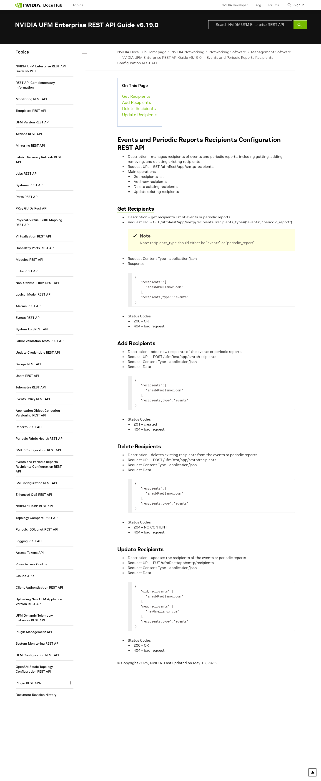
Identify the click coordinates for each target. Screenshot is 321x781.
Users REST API (27, 376)
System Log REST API (32, 329)
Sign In (298, 5)
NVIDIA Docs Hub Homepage (141, 52)
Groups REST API (28, 364)
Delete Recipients (139, 108)
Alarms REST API (28, 306)
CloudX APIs (25, 576)
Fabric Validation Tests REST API (40, 341)
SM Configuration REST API (36, 483)
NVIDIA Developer (231, 5)
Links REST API (27, 271)
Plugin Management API (34, 632)
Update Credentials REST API (38, 352)
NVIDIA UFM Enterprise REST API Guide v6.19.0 (162, 57)
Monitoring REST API (31, 99)
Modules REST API (29, 260)
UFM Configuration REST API (37, 655)
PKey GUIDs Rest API (31, 208)
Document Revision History (36, 695)
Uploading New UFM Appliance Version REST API (39, 601)
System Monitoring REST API (37, 643)
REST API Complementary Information (35, 85)
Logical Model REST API (33, 294)
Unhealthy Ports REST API (35, 248)
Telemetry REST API (31, 387)
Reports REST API (29, 427)
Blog (255, 5)
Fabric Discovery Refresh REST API (39, 159)
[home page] (28, 5)
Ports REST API (27, 197)
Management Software (271, 52)
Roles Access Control (32, 564)
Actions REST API (29, 134)
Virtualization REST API (33, 236)
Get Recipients (136, 96)
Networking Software (227, 52)
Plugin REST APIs (28, 683)
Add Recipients (136, 102)
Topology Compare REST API (37, 518)
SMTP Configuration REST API (38, 450)
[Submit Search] (300, 24)
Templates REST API (31, 111)
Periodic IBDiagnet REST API (37, 529)
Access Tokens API (30, 553)
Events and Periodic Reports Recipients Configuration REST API (199, 144)
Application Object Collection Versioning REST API (38, 412)
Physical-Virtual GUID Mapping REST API (39, 222)
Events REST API (28, 318)
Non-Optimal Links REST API (37, 283)
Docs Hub (52, 5)
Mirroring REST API (30, 145)
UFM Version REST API (33, 122)
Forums (270, 5)
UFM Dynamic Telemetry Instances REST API (34, 617)
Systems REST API (29, 185)
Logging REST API (29, 541)
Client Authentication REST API (39, 587)
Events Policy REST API (33, 399)
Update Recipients (139, 114)
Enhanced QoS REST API (34, 495)
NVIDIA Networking (187, 52)
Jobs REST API (27, 173)
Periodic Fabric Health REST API (39, 438)
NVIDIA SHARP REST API (34, 506)
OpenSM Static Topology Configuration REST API (34, 669)
